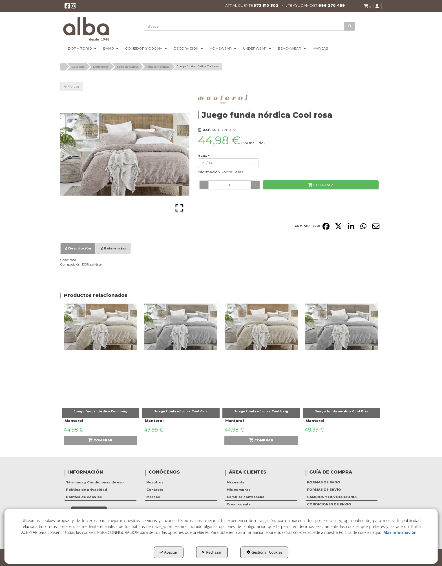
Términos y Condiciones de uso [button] (95, 482)
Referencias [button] (113, 248)
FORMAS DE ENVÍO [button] (324, 490)
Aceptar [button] (168, 552)
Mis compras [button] (238, 490)
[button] (67, 7)
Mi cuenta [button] (235, 482)
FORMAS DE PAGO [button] (323, 482)
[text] (244, 26)
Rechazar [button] (212, 552)
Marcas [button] (153, 497)
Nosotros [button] (154, 482)
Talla (203, 156)
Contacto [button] (154, 490)
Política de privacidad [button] (86, 490)
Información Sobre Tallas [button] (220, 172)
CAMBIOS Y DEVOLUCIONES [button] (332, 497)
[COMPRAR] (321, 185)
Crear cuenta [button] (239, 504)
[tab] (78, 248)
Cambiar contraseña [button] (245, 497)
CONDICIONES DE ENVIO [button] (329, 504)
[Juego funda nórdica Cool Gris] (181, 354)
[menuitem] (366, 6)
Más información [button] (400, 532)
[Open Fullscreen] (179, 208)
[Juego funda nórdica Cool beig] (100, 354)
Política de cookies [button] (84, 497)
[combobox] (228, 163)
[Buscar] (349, 26)
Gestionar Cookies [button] (264, 552)
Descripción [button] (78, 248)
